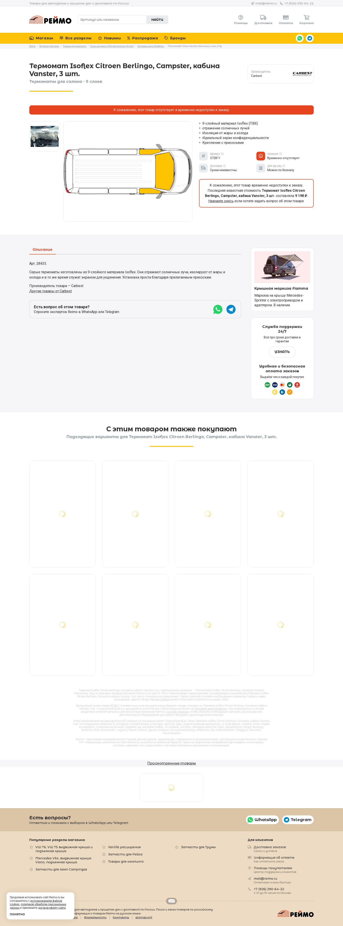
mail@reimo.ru (266, 3)
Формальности (95, 917)
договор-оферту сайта (52, 907)
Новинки (109, 38)
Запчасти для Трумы (198, 847)
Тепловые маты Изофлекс (210, 708)
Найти (157, 20)
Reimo (50, 19)
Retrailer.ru (171, 901)
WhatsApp (300, 38)
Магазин (41, 38)
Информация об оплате (274, 859)
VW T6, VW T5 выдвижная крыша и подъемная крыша (64, 849)
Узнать (282, 352)
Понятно (17, 914)
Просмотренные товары (171, 763)
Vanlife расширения (124, 847)
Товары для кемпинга (126, 861)
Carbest (165, 699)
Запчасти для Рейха (125, 854)
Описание (42, 250)
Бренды (175, 38)
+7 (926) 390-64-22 (299, 3)
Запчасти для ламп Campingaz (61, 869)
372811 (115, 705)
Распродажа (142, 38)
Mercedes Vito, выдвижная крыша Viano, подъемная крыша (63, 860)
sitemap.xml (143, 917)
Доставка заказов (270, 848)
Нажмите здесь (221, 201)
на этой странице (178, 711)
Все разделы (75, 38)
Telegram (310, 38)
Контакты (121, 917)
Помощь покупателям (275, 869)
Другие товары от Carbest (50, 291)
